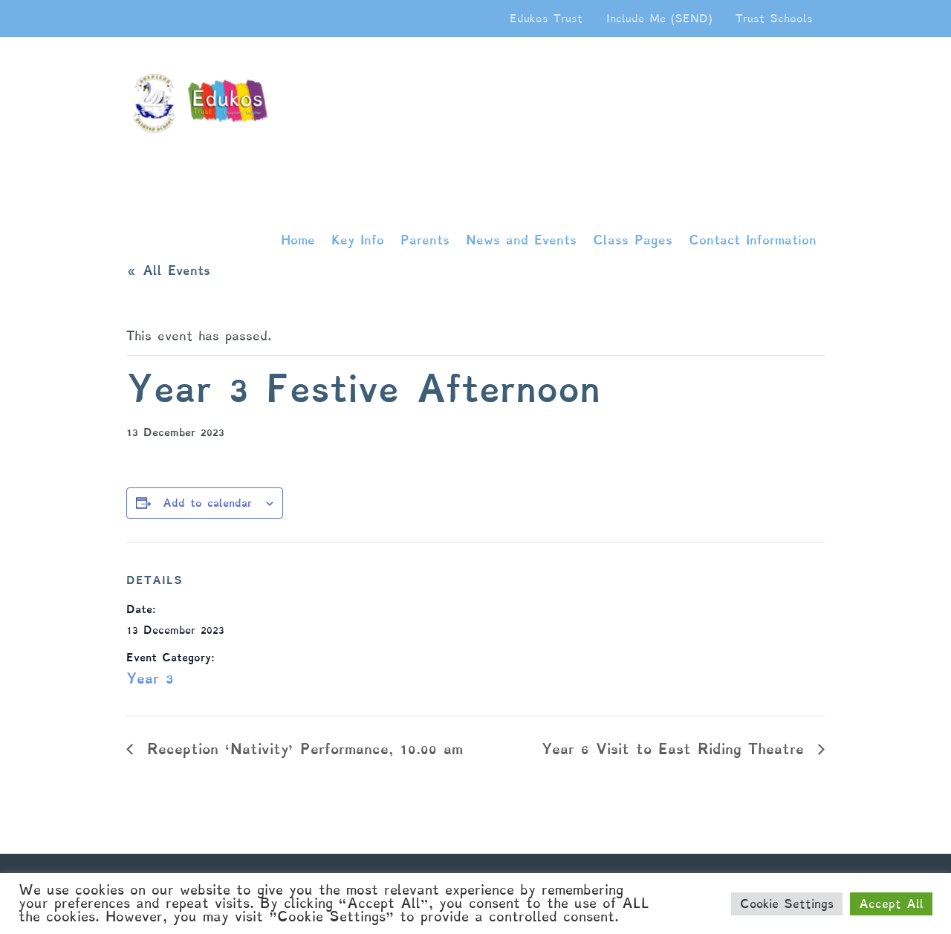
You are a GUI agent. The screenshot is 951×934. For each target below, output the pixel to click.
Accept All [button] (891, 904)
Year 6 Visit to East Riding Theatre (676, 749)
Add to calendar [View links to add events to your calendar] (207, 503)
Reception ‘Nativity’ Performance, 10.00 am (301, 749)
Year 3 (150, 678)
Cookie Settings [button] (787, 904)
